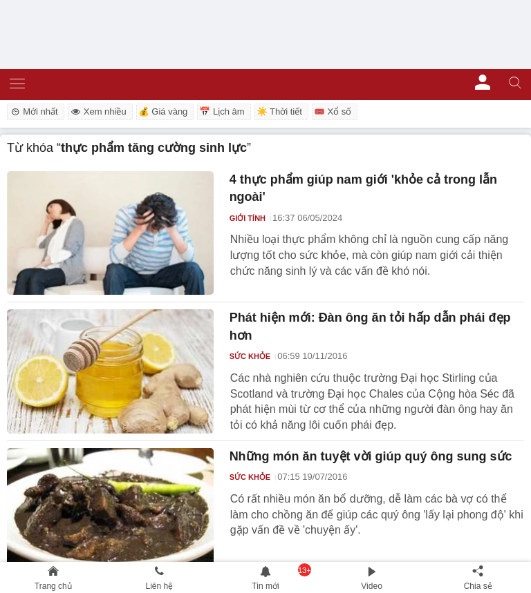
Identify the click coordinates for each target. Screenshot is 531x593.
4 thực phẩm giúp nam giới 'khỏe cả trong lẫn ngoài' (363, 188)
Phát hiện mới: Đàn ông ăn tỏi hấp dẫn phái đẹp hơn (370, 326)
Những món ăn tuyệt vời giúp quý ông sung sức (371, 456)
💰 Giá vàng (163, 111)
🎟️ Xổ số (332, 111)
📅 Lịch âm (221, 111)
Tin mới (265, 586)
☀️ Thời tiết (279, 111)
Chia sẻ (478, 586)
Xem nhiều (98, 111)
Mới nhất (33, 111)
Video (371, 586)
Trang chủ (53, 586)
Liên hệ (160, 586)
